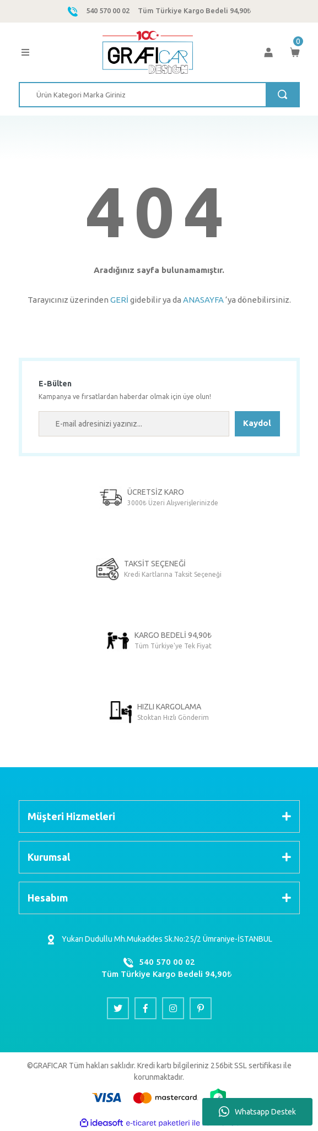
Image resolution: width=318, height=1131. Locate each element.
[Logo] (147, 52)
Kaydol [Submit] (257, 423)
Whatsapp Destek (257, 1112)
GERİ (119, 299)
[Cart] (295, 52)
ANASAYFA (203, 299)
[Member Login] (268, 52)
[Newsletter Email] (134, 423)
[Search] (159, 94)
